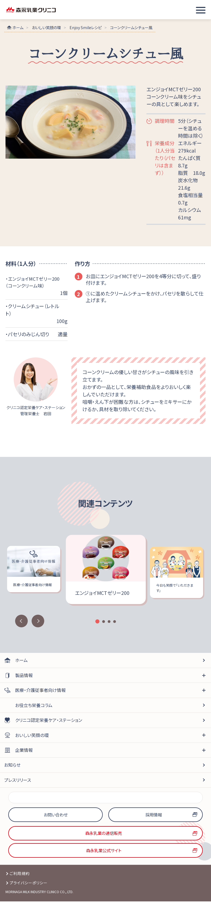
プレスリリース (17, 781)
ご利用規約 (20, 879)
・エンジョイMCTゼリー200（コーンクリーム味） (33, 282)
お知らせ (12, 766)
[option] (105, 570)
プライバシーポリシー (29, 889)
